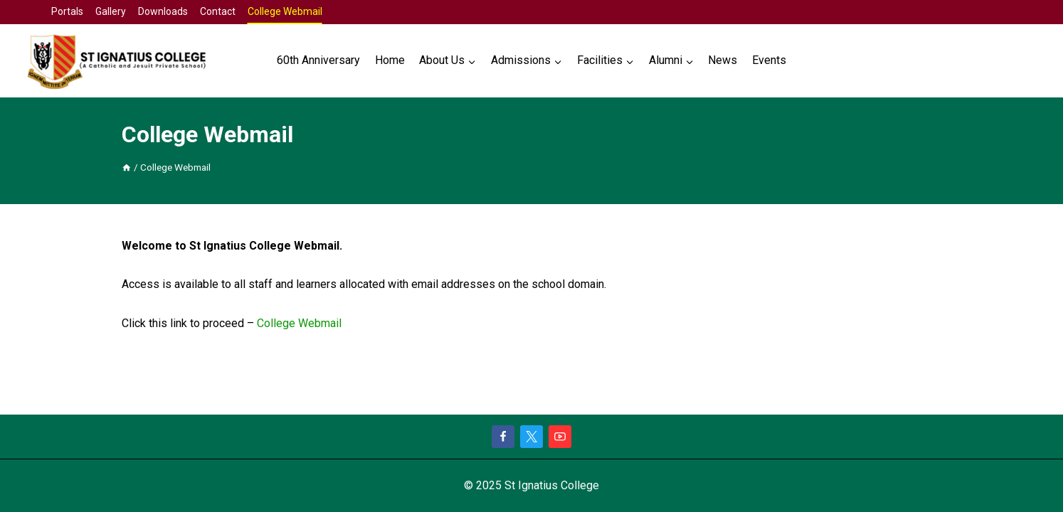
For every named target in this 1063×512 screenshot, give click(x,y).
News (722, 60)
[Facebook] (503, 436)
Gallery (110, 11)
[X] (531, 436)
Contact (218, 11)
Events (769, 60)
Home (390, 60)
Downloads (163, 11)
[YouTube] (560, 436)
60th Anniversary (318, 60)
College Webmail (285, 11)
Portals (67, 11)
